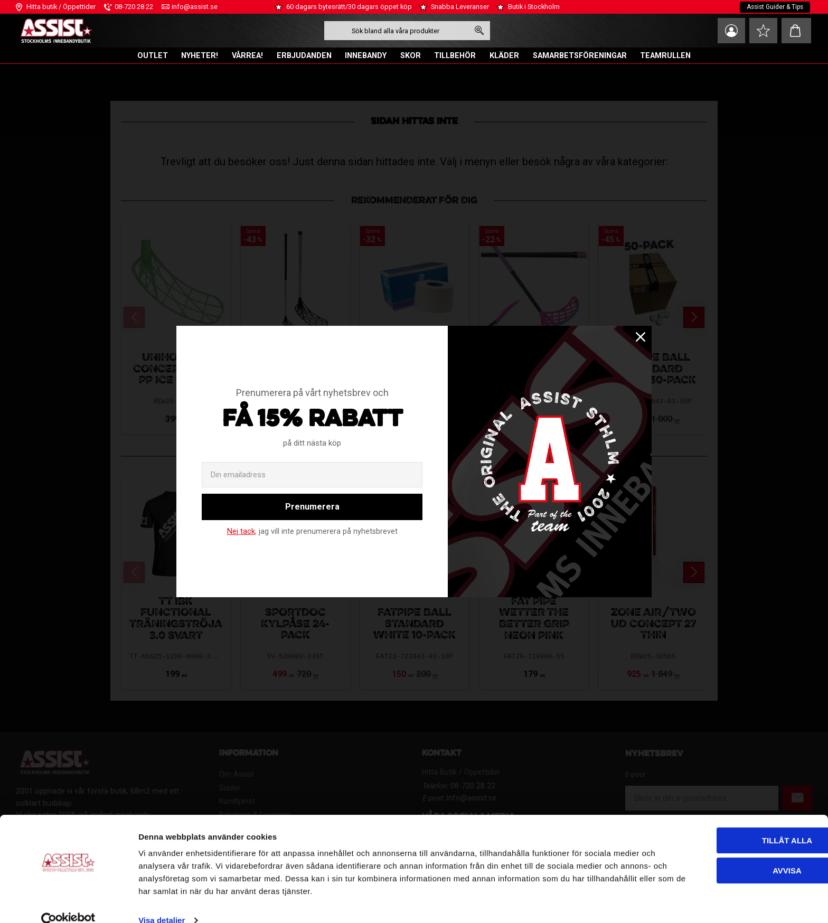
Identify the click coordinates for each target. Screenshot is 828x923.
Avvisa (713, 851)
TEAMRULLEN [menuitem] (665, 55)
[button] (762, 30)
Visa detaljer (161, 902)
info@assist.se (195, 7)
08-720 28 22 (134, 7)
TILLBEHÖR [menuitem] (455, 55)
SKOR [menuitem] (410, 55)
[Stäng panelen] (811, 813)
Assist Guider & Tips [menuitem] (774, 7)
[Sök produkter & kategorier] (394, 30)
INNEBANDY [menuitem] (366, 55)
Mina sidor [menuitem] (727, 30)
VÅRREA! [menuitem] (247, 55)
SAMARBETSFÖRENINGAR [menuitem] (580, 55)
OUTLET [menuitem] (152, 55)
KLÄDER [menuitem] (504, 55)
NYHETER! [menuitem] (199, 55)
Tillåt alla (713, 822)
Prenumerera (312, 507)
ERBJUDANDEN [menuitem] (304, 55)
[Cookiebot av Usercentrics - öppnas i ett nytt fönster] (68, 902)
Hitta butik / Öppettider (61, 7)
